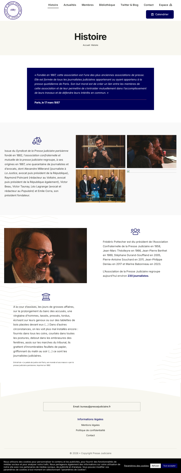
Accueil (86, 45)
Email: (76, 406)
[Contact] (160, 14)
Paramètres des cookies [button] (136, 465)
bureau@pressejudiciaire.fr (95, 406)
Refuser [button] (155, 466)
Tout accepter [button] (169, 466)
